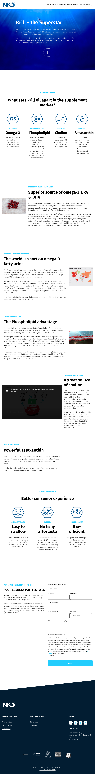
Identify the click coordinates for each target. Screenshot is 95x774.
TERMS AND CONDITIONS (48, 770)
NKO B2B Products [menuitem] (72, 4)
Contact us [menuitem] (82, 4)
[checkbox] (70, 656)
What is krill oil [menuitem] (51, 4)
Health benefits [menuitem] (61, 4)
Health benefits (7, 725)
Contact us (33, 725)
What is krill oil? (7, 722)
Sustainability (6, 729)
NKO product (34, 722)
